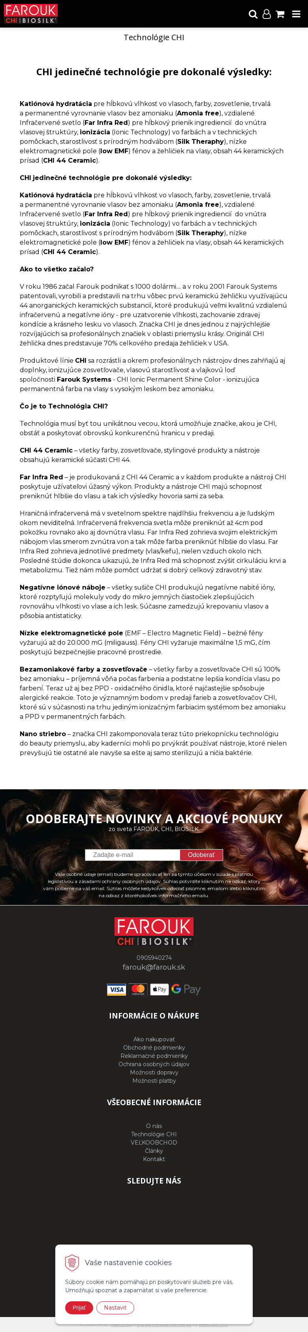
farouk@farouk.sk (154, 967)
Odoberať (201, 855)
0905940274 (154, 957)
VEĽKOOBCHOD (154, 1142)
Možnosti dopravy (154, 1072)
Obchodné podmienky (154, 1047)
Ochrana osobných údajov (154, 1064)
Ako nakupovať (154, 1039)
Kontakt (154, 1159)
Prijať (79, 1307)
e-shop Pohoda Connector (164, 1324)
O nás (154, 1126)
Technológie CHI (154, 1134)
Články (154, 1150)
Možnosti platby (154, 1080)
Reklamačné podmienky (154, 1055)
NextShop (121, 1324)
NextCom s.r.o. (213, 1324)
